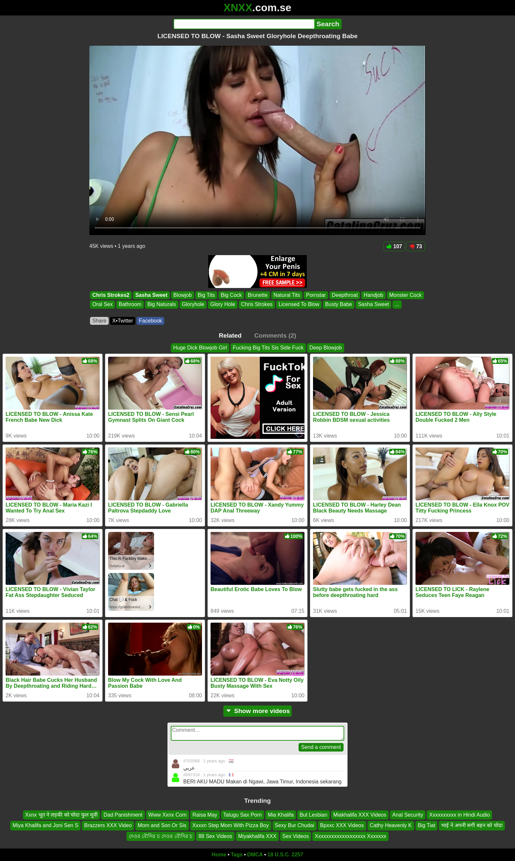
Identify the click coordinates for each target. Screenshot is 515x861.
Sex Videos (295, 836)
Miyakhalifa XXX (257, 836)
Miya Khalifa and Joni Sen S (45, 825)
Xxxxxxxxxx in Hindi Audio (459, 815)
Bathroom (130, 304)
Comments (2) (275, 335)
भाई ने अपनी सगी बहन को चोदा (472, 825)
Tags (237, 854)
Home (219, 854)
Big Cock (231, 295)
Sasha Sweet (151, 295)
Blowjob (182, 295)
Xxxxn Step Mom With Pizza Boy (230, 825)
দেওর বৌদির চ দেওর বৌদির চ (160, 836)
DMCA (255, 854)
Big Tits (206, 295)
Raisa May (204, 815)
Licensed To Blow (299, 304)
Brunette (257, 295)
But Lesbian (313, 815)
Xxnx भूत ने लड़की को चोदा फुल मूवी (61, 815)
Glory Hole (222, 304)
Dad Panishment (122, 815)
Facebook (150, 320)
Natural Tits (287, 295)
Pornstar (316, 295)
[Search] (243, 24)
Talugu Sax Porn (242, 815)
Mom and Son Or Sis (162, 825)
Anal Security (407, 815)
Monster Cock (405, 295)
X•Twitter (122, 320)
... (397, 304)
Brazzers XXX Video (108, 825)
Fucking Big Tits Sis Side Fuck (268, 347)
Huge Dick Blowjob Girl (200, 347)
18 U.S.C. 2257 (285, 854)
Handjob (373, 295)
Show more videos (257, 710)
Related (230, 335)
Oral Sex (102, 304)
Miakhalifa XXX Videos (360, 815)
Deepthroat (345, 295)
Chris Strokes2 (110, 295)
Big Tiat (426, 825)
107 (394, 246)
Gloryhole (193, 304)
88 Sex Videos (215, 836)
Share (99, 320)
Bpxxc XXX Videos (342, 825)
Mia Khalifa (281, 815)
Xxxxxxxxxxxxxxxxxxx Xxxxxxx (350, 836)
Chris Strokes (257, 304)
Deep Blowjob (325, 347)
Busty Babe (338, 304)
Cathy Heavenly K (391, 825)
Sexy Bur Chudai (294, 825)
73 (415, 246)
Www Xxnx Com (167, 815)
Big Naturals (161, 304)
